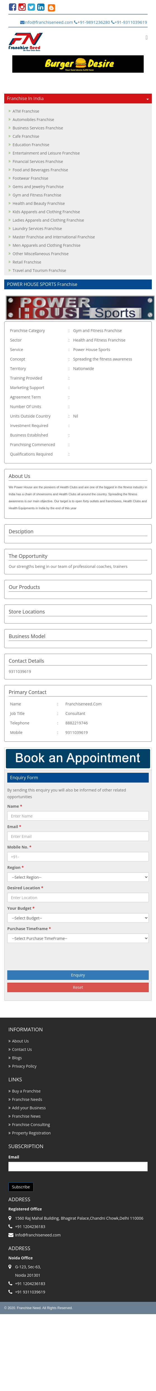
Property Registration (31, 1133)
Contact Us (22, 1049)
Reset (78, 987)
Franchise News (26, 1116)
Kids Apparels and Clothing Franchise (46, 211)
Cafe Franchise (26, 136)
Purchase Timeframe (29, 928)
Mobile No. (19, 847)
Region (15, 867)
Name (14, 806)
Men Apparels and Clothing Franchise (47, 245)
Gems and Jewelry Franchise (38, 186)
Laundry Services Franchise (37, 228)
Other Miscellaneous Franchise (40, 253)
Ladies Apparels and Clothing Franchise (48, 220)
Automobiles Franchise (33, 119)
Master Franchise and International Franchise (54, 237)
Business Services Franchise (38, 128)
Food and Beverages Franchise (40, 169)
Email (14, 826)
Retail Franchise (27, 262)
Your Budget (21, 908)
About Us (20, 1041)
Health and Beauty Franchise (39, 203)
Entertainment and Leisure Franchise (46, 153)
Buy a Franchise (26, 1091)
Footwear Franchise (30, 178)
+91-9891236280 (92, 22)
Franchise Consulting (31, 1124)
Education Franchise (31, 144)
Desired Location (25, 887)
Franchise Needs (27, 1099)
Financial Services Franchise (38, 161)
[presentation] (78, 957)
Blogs (17, 1057)
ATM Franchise (26, 111)
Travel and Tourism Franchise (39, 270)
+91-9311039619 (129, 22)
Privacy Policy (24, 1066)
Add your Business (29, 1107)
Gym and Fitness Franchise (37, 195)
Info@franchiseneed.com (46, 22)
